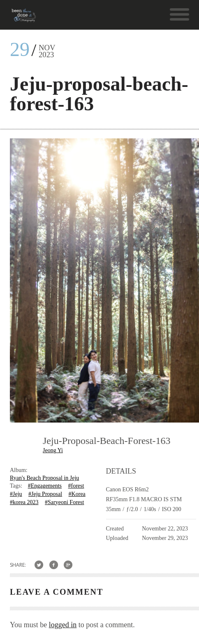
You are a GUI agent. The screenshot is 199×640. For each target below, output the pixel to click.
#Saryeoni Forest (64, 502)
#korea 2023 (24, 502)
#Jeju (16, 494)
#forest (76, 486)
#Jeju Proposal (45, 494)
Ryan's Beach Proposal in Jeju (44, 478)
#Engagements (45, 486)
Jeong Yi (53, 450)
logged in (63, 625)
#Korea (77, 494)
